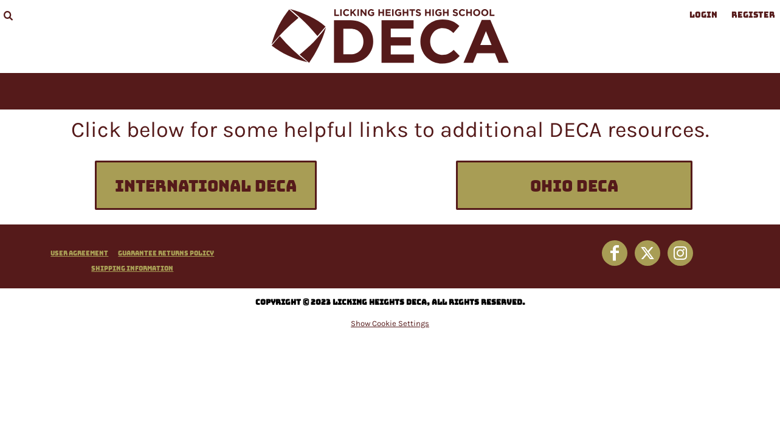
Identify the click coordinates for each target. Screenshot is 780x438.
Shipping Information (132, 268)
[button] (8, 15)
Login (703, 15)
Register (753, 15)
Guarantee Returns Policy (166, 253)
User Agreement (79, 253)
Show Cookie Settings (390, 323)
